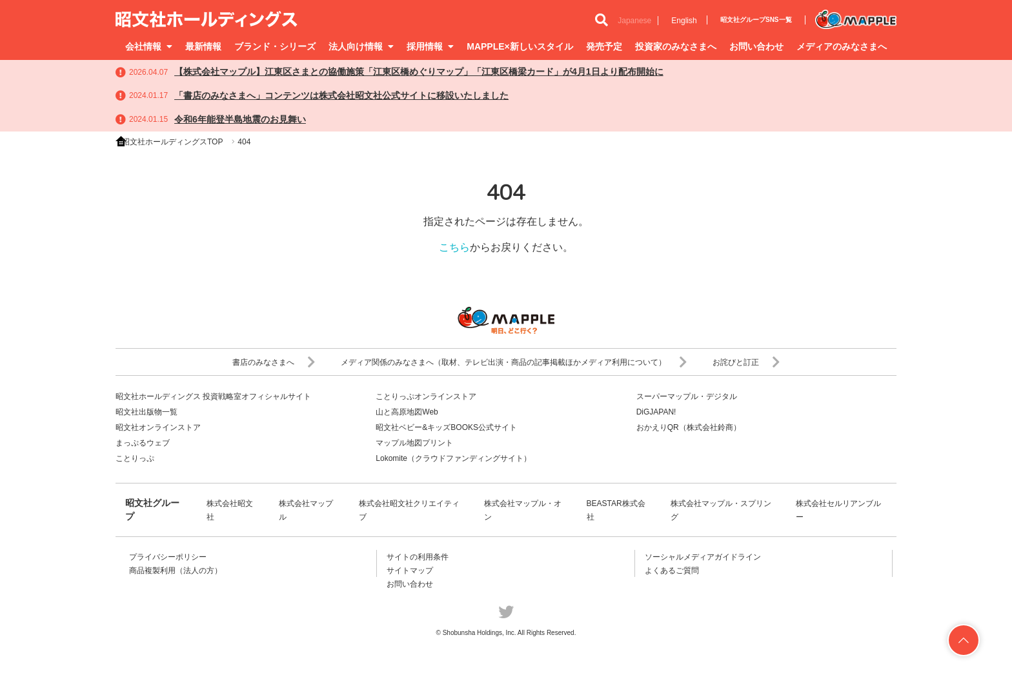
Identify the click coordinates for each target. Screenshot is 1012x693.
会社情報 (148, 46)
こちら (454, 247)
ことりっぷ (135, 458)
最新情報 (203, 46)
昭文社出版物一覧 (146, 411)
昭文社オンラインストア (158, 427)
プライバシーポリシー (168, 556)
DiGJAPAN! (656, 411)
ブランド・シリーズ (275, 46)
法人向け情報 (361, 46)
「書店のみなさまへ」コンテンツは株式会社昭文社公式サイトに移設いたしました (341, 95)
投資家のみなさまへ (675, 46)
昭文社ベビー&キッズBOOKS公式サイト (446, 427)
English (683, 20)
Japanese (634, 20)
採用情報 (430, 46)
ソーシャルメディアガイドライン (703, 556)
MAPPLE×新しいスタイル (520, 46)
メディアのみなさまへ (841, 46)
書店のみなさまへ (273, 362)
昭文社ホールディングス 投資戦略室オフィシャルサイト (213, 396)
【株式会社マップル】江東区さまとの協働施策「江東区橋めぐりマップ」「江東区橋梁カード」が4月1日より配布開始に (418, 71)
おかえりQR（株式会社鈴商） (688, 427)
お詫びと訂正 (746, 362)
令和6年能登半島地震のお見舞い (240, 119)
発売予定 (604, 46)
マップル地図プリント (414, 442)
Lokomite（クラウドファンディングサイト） (453, 458)
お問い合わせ (756, 46)
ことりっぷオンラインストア (426, 396)
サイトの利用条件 (418, 556)
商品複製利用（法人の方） (175, 570)
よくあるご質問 (672, 570)
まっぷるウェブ (143, 442)
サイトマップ (410, 570)
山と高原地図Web (407, 411)
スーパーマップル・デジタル (686, 396)
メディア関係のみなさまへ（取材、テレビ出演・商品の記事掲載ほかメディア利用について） (514, 362)
